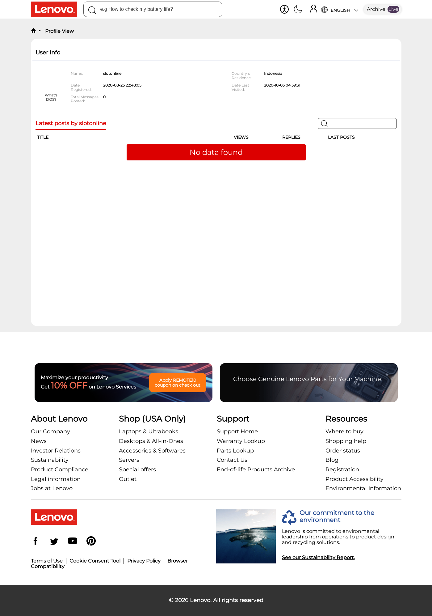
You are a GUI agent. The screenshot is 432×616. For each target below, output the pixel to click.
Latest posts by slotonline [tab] (71, 123)
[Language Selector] (339, 9)
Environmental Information (363, 488)
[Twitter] (54, 541)
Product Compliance (59, 469)
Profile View (59, 31)
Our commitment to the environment (337, 516)
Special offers (137, 469)
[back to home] (33, 31)
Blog (331, 460)
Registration (342, 469)
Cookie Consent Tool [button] (94, 561)
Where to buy (344, 431)
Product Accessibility (354, 479)
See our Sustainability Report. (318, 557)
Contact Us (232, 460)
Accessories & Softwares (152, 450)
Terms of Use (47, 561)
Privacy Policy (144, 561)
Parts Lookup (235, 450)
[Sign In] (313, 9)
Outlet (127, 479)
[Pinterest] (91, 541)
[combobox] (153, 9)
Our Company (50, 431)
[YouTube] (72, 541)
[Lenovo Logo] (57, 9)
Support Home (237, 431)
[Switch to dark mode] (298, 10)
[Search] (92, 11)
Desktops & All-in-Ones (151, 441)
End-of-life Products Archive (256, 469)
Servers (129, 460)
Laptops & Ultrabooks (148, 431)
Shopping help (345, 441)
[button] (284, 9)
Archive (376, 9)
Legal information (56, 479)
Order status (342, 450)
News (39, 441)
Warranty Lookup (241, 441)
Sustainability (50, 460)
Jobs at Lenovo (52, 488)
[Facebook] (35, 541)
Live (393, 9)
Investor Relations (56, 450)
